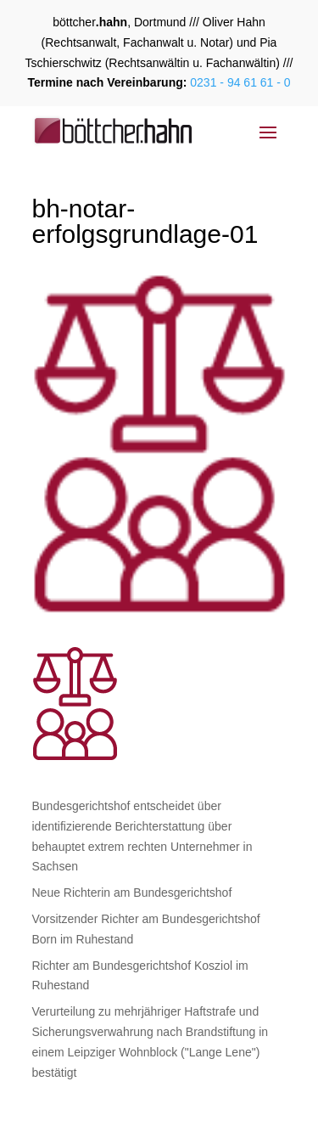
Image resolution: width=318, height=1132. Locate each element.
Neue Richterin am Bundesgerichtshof (132, 892)
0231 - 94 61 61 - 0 (238, 82)
